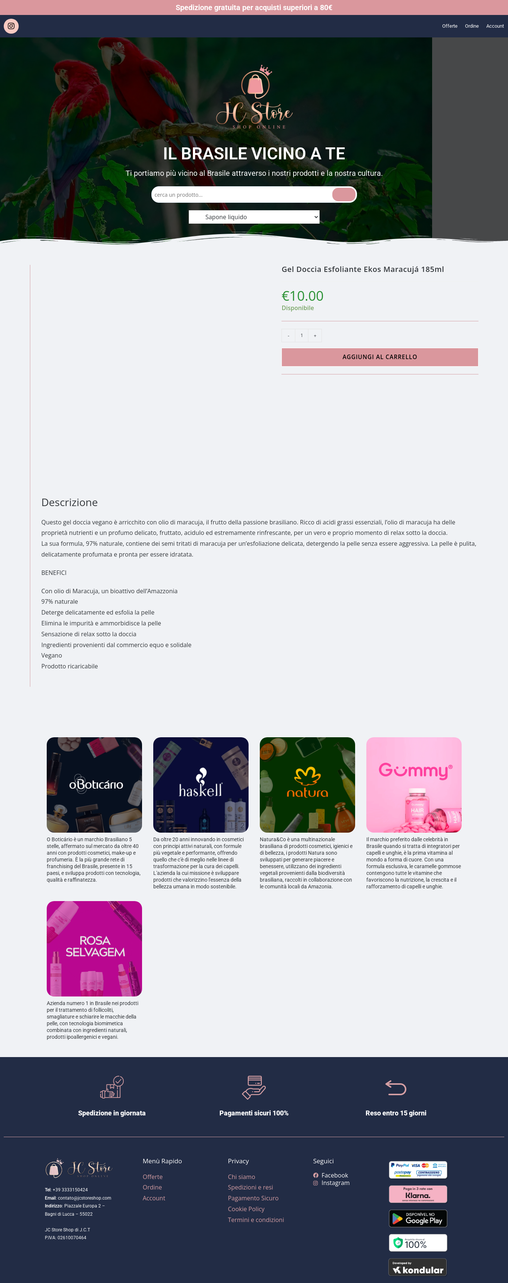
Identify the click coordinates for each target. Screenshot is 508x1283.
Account (493, 26)
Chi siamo (241, 1177)
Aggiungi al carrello (380, 357)
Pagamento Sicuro (253, 1198)
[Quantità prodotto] (301, 335)
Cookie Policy (246, 1209)
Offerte (441, 26)
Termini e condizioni (256, 1220)
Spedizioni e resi (250, 1187)
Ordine (466, 26)
